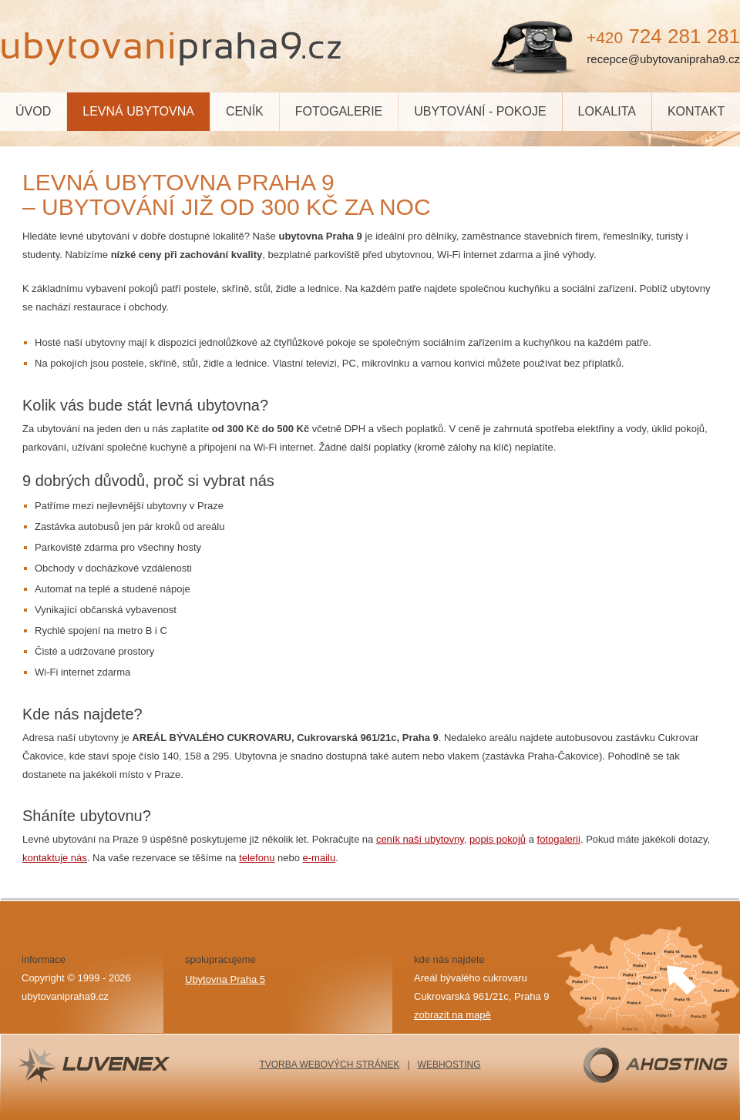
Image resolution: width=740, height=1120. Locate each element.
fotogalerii (558, 839)
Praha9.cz (173, 46)
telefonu (256, 857)
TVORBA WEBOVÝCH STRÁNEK (329, 1064)
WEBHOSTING (449, 1064)
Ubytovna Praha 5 (225, 979)
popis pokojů (497, 839)
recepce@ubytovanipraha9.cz (663, 58)
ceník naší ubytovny (420, 839)
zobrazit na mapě (452, 1015)
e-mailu (319, 857)
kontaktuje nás (54, 857)
